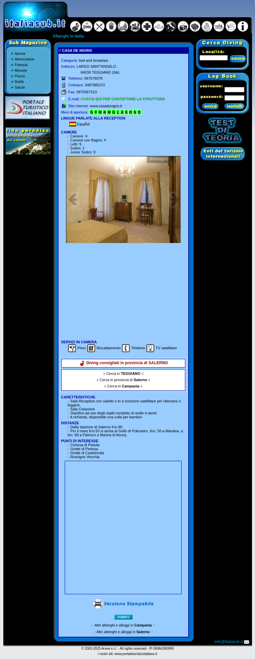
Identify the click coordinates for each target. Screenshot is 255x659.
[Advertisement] (123, 291)
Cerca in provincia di (123, 380)
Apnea (20, 53)
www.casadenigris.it (106, 106)
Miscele (21, 70)
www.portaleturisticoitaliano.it (136, 654)
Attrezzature (24, 59)
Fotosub (21, 65)
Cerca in (123, 373)
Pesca (20, 76)
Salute (20, 87)
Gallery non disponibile (123, 199)
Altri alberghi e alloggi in (123, 625)
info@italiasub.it (232, 641)
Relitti (19, 82)
